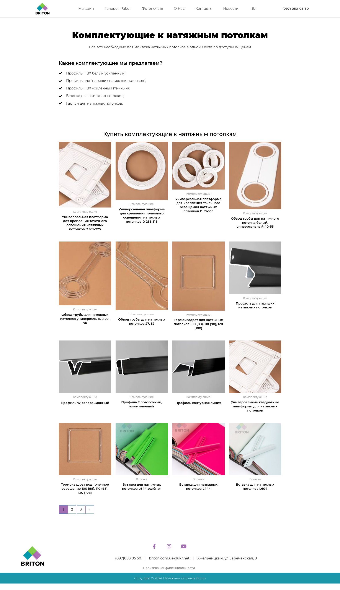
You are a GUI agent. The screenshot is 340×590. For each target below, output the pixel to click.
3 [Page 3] (81, 511)
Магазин (86, 8)
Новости (231, 8)
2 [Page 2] (72, 511)
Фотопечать (152, 8)
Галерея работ (118, 8)
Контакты (203, 8)
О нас (179, 8)
